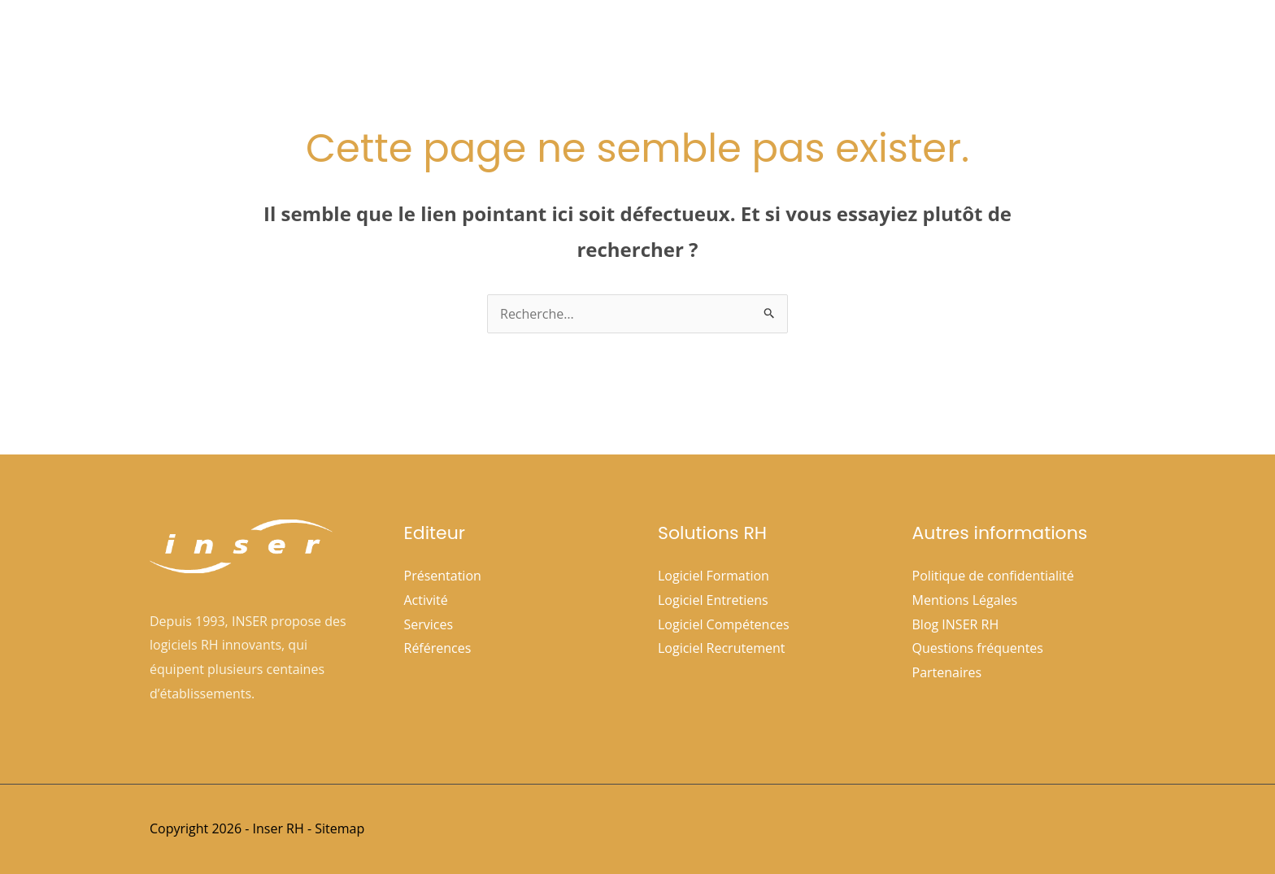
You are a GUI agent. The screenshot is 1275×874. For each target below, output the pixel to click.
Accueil (565, 41)
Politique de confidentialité (993, 576)
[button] (664, 41)
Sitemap (339, 828)
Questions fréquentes (977, 648)
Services (429, 624)
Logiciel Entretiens (713, 600)
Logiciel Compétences (724, 624)
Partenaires (947, 672)
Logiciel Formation (713, 576)
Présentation (442, 576)
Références (849, 41)
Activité (426, 600)
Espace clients (951, 41)
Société (642, 41)
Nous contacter (1066, 41)
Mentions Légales (965, 600)
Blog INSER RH (955, 624)
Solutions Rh (744, 41)
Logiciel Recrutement (721, 648)
